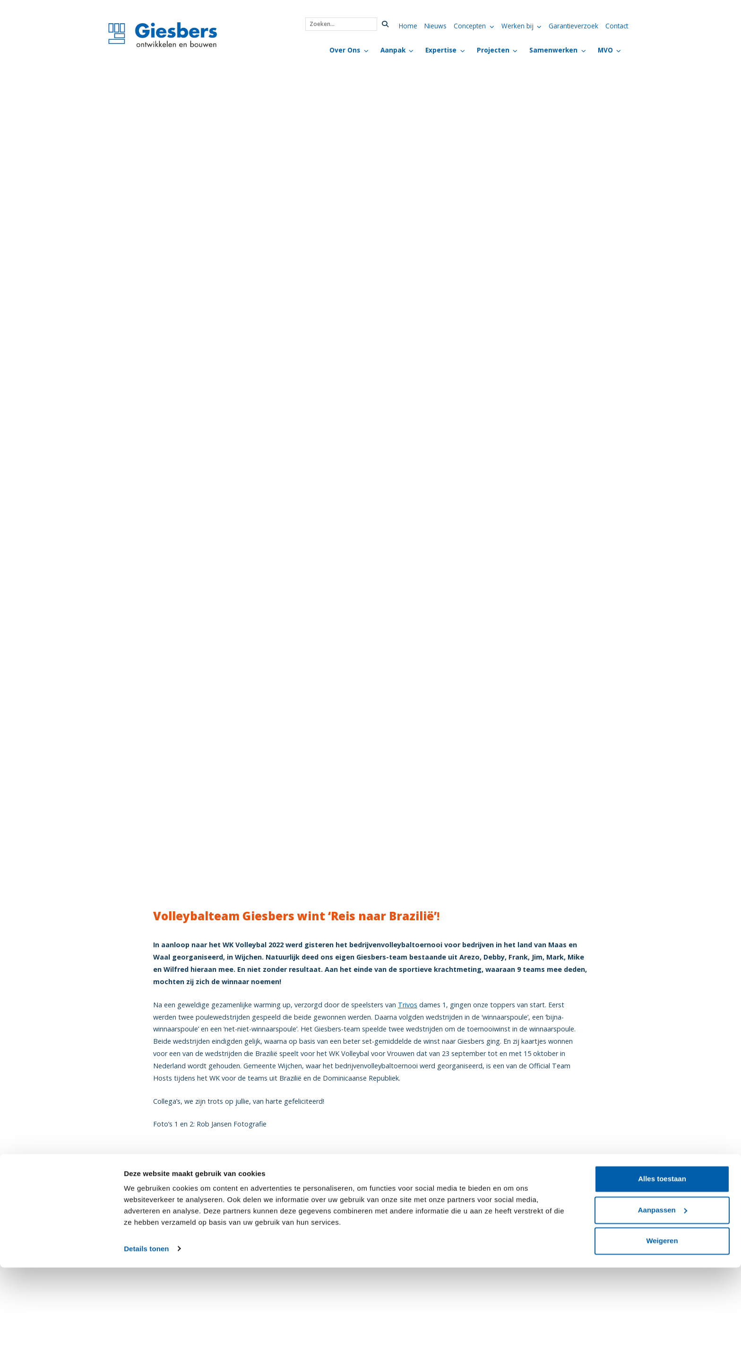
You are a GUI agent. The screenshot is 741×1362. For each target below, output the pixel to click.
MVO (605, 49)
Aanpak (392, 49)
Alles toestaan (662, 1274)
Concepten (470, 25)
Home (408, 25)
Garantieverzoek (573, 25)
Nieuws (435, 25)
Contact (616, 25)
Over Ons (344, 49)
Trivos (407, 1004)
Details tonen (146, 1343)
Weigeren (662, 1336)
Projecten (493, 49)
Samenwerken (553, 49)
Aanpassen (662, 1305)
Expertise (441, 49)
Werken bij (517, 25)
